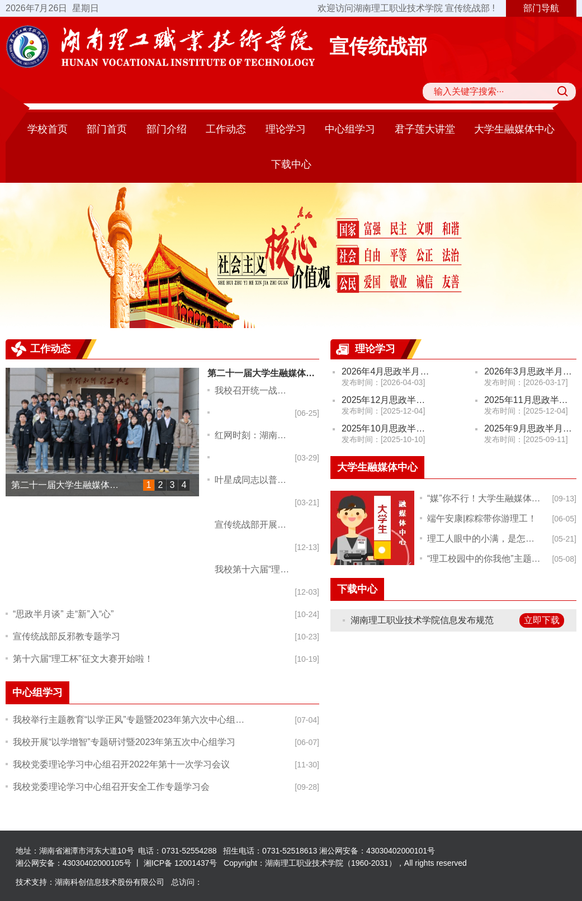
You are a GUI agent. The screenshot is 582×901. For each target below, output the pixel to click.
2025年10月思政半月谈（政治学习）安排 (388, 428)
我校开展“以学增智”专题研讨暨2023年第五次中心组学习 (124, 742)
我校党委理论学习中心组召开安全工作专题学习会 (111, 786)
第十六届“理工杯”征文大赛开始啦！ (83, 658)
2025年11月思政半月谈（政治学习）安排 (530, 400)
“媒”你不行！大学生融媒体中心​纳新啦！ (484, 498)
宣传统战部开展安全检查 (255, 524)
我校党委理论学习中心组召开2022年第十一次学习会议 (121, 764)
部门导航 (541, 8)
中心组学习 (350, 129)
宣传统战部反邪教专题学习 (66, 636)
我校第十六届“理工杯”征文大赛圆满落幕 (255, 569)
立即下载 (542, 620)
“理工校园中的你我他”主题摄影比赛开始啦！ (484, 558)
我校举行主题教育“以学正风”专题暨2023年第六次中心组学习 (131, 719)
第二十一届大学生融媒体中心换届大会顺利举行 (72, 485)
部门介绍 (166, 129)
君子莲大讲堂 (425, 129)
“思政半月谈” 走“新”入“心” (63, 614)
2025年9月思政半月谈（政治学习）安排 (530, 428)
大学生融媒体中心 (514, 129)
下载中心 (291, 164)
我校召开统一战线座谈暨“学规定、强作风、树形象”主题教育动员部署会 (255, 390)
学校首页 (47, 129)
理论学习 (286, 129)
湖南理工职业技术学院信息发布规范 (422, 620)
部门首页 (107, 129)
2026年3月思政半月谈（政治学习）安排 (530, 371)
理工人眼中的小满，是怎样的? (484, 538)
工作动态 (226, 129)
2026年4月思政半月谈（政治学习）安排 (388, 371)
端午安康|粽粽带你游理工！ (482, 518)
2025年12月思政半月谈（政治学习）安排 (388, 400)
